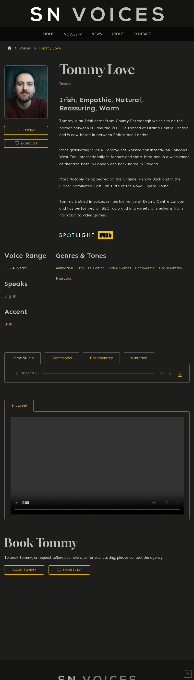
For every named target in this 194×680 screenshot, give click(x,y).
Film (80, 268)
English (10, 296)
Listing (26, 131)
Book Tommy (24, 570)
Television (96, 268)
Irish (8, 324)
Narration (64, 278)
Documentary (170, 268)
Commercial (145, 268)
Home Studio (23, 358)
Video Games (119, 268)
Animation (64, 268)
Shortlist (26, 143)
